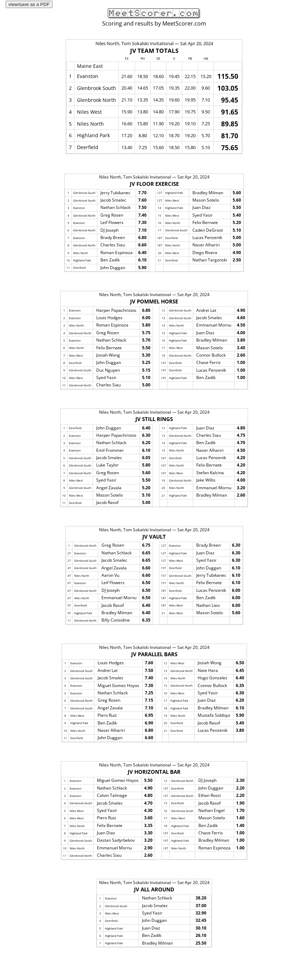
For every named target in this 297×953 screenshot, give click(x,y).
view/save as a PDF (29, 4)
